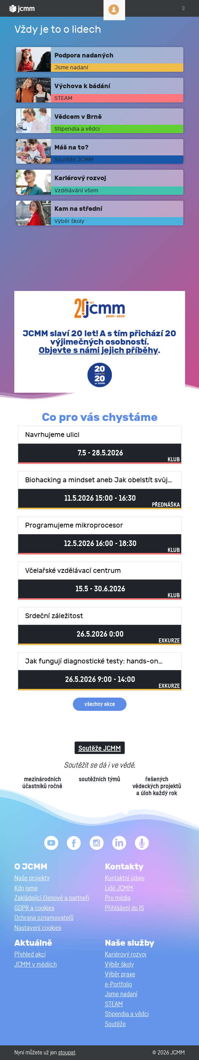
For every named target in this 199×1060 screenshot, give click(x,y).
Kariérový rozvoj (125, 954)
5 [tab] (115, 811)
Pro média (118, 898)
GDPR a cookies (34, 908)
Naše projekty (31, 878)
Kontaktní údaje (125, 878)
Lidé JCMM (119, 888)
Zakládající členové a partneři (51, 898)
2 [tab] (84, 811)
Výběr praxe (120, 974)
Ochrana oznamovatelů (44, 918)
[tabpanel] (99, 778)
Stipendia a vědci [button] (127, 1014)
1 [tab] (73, 811)
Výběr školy (119, 964)
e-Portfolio (118, 984)
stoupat (66, 1052)
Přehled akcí (30, 954)
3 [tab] (94, 811)
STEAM (114, 1004)
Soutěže (115, 1024)
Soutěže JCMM (99, 748)
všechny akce (99, 704)
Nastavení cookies (37, 928)
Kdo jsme (26, 888)
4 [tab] (104, 811)
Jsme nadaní (121, 994)
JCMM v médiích (35, 964)
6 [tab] (125, 811)
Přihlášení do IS (124, 908)
